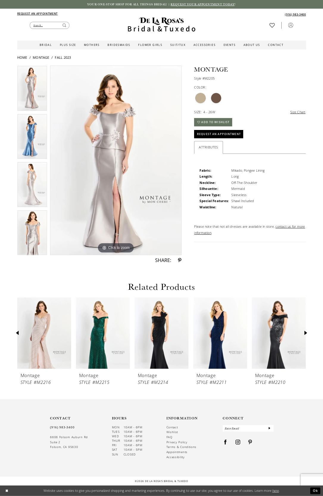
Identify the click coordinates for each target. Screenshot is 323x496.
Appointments (177, 452)
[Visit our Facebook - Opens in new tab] (225, 442)
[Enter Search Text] (49, 25)
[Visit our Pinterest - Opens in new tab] (250, 442)
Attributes (208, 147)
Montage (41, 57)
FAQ (169, 437)
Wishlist (172, 432)
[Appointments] (37, 14)
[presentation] (44, 333)
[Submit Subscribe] (269, 428)
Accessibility (175, 457)
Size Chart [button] (297, 112)
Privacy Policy (177, 442)
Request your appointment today (203, 4)
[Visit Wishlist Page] (272, 25)
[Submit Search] (64, 25)
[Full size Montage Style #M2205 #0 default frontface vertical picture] (115, 160)
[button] (290, 25)
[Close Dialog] (7, 491)
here (275, 490)
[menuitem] (89, 14)
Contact (172, 427)
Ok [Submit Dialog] (315, 490)
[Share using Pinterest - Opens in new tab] (180, 260)
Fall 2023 (63, 57)
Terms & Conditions (181, 447)
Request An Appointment (219, 134)
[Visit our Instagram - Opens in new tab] (238, 442)
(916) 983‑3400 (62, 427)
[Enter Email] (248, 428)
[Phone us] (295, 14)
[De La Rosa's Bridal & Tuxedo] (161, 25)
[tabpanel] (32, 90)
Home (22, 57)
